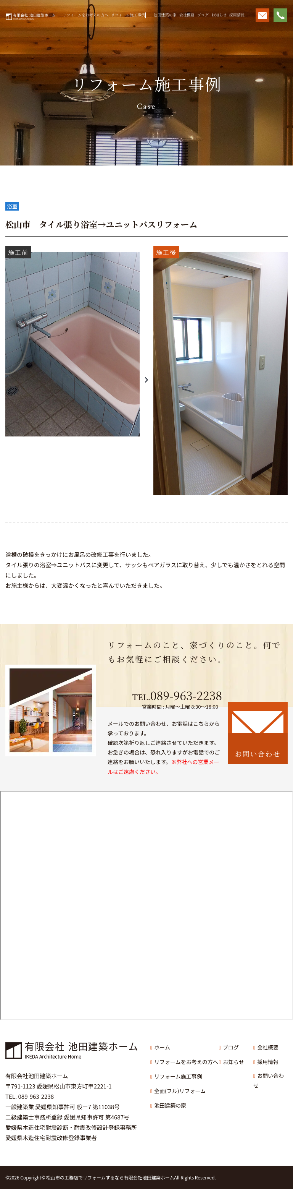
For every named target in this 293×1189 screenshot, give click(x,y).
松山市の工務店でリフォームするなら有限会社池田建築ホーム (110, 1177)
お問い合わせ (268, 1080)
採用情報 (237, 15)
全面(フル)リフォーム (180, 1091)
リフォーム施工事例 (128, 15)
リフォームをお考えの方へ (85, 15)
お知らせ (219, 15)
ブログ (203, 15)
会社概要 (187, 15)
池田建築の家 (164, 15)
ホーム (162, 1047)
